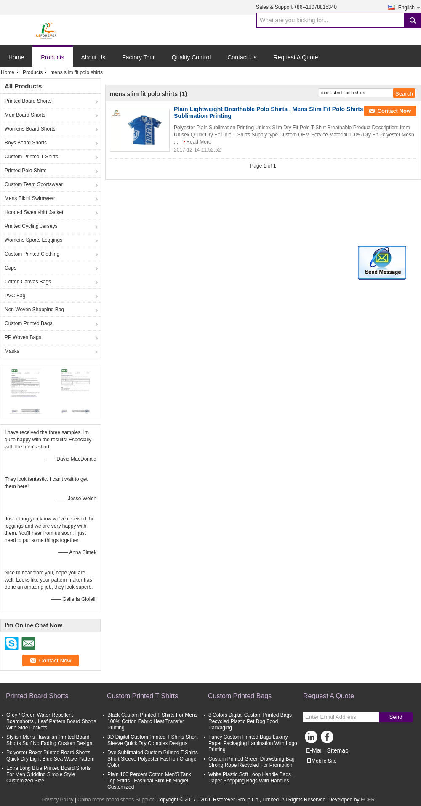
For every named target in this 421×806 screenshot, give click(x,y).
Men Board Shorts (25, 115)
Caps (10, 268)
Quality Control (191, 57)
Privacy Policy (58, 800)
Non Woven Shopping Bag (34, 309)
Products (52, 57)
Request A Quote (296, 57)
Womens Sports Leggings (33, 240)
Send (395, 717)
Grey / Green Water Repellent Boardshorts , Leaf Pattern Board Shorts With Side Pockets (51, 721)
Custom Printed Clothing (32, 254)
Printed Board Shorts (28, 101)
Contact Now (394, 111)
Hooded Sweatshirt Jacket (34, 212)
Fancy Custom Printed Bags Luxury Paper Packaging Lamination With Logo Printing (252, 743)
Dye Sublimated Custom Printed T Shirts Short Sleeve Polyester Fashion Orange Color (152, 759)
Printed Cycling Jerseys (31, 226)
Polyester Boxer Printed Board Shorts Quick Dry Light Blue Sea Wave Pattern (50, 756)
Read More (198, 142)
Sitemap (337, 750)
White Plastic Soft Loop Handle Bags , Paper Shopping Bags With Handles (251, 777)
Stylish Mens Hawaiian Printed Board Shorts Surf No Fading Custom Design (49, 740)
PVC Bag (15, 296)
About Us (93, 57)
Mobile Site (321, 761)
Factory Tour (138, 57)
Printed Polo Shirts (25, 170)
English (409, 7)
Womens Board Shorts (30, 129)
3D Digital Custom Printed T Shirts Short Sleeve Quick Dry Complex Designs (152, 740)
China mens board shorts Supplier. (116, 800)
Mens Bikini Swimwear (30, 198)
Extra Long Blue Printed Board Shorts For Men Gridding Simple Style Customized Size (48, 774)
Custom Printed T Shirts (31, 157)
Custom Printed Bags (28, 323)
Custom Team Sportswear (34, 184)
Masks (12, 351)
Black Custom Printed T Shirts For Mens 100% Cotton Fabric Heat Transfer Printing (152, 721)
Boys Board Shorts (26, 143)
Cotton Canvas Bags (28, 282)
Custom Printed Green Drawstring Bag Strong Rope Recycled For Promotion (251, 762)
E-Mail (314, 750)
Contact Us (241, 57)
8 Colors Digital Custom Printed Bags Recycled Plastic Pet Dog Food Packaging (250, 721)
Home (16, 57)
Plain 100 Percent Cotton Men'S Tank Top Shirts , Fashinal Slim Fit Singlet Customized (149, 780)
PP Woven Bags (23, 337)
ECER (368, 800)
